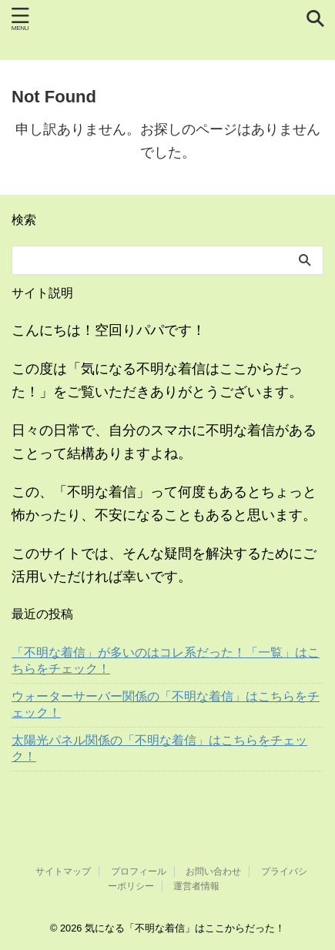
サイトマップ (63, 871)
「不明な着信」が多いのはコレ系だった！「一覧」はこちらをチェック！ (166, 660)
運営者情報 (196, 886)
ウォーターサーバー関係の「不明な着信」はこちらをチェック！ (166, 704)
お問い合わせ (213, 871)
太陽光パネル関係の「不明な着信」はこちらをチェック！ (159, 748)
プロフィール (138, 871)
